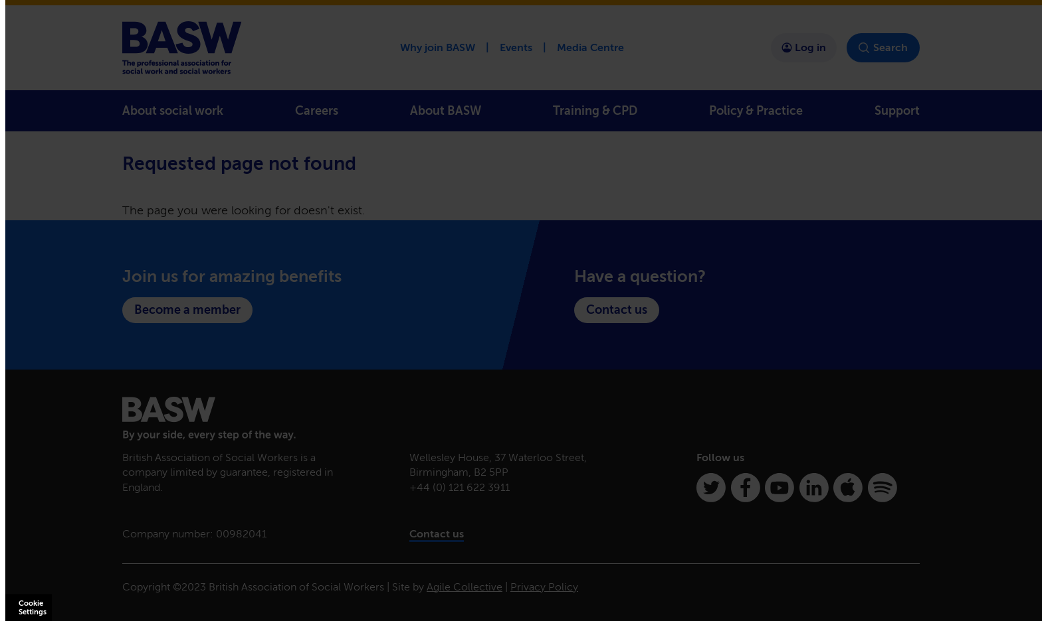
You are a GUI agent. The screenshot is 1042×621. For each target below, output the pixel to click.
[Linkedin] (814, 487)
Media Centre (590, 47)
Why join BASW (437, 47)
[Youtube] (779, 487)
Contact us (616, 310)
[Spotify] (882, 487)
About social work (172, 111)
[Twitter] (711, 487)
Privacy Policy (544, 587)
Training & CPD (595, 111)
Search (883, 48)
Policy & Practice (756, 111)
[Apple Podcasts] (848, 487)
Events (516, 47)
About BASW (445, 111)
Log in (804, 47)
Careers (316, 111)
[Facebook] (745, 487)
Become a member (187, 310)
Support (897, 111)
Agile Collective (464, 587)
